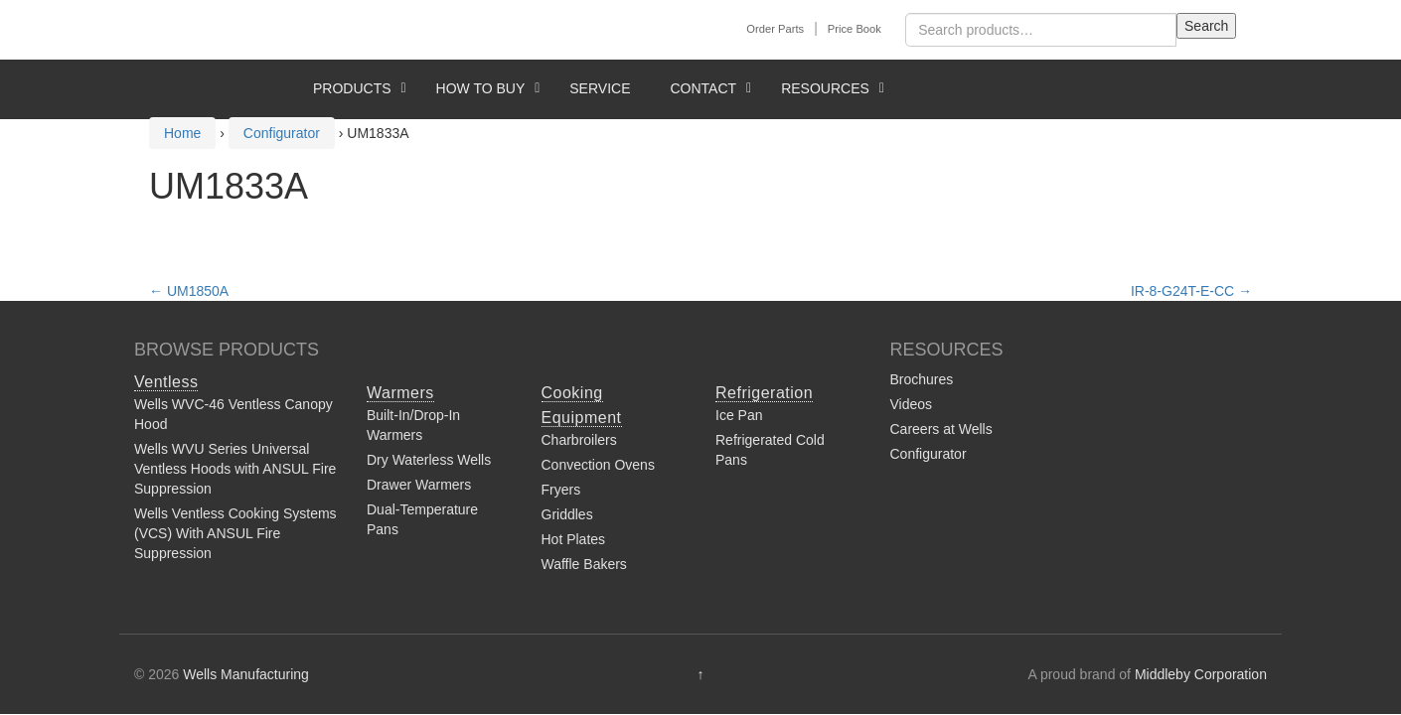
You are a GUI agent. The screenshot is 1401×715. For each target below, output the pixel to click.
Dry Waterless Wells (429, 460)
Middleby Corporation (1201, 674)
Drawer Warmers (419, 485)
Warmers (400, 392)
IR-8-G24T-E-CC (1191, 291)
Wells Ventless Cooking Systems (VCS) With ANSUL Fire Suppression (235, 533)
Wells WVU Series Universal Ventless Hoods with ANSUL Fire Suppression (235, 469)
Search (1206, 26)
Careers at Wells (941, 429)
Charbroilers (579, 440)
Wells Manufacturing (246, 674)
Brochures (922, 379)
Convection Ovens (598, 465)
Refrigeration (764, 392)
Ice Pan (738, 415)
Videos (911, 404)
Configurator (928, 454)
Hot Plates (574, 539)
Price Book (854, 29)
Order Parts (775, 29)
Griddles (567, 514)
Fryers (561, 490)
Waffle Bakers (584, 564)
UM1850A (189, 291)
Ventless (166, 381)
